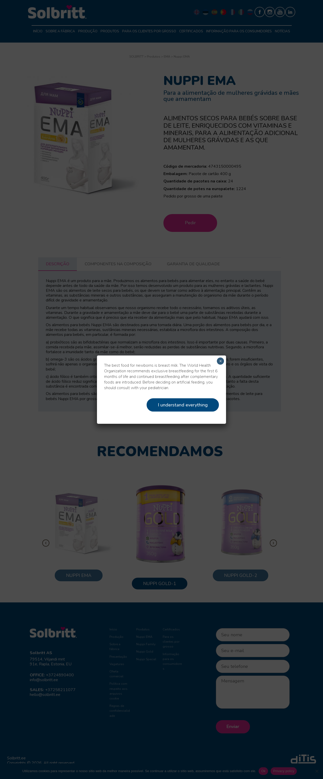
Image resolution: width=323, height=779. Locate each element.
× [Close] (220, 361)
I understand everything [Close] (183, 405)
